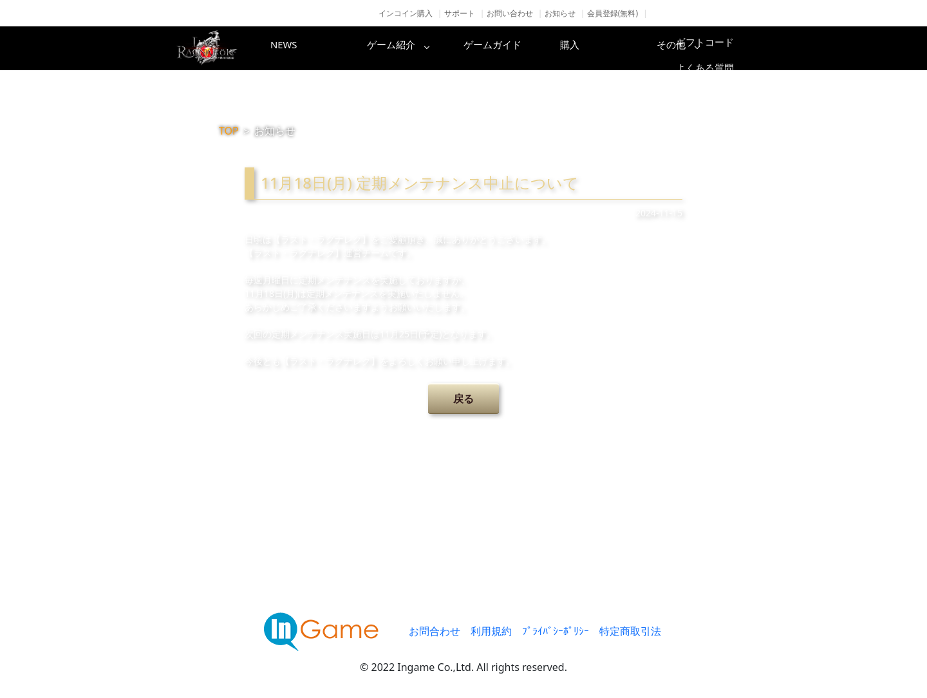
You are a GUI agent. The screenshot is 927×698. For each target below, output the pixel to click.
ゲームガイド (512, 48)
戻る (463, 398)
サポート (459, 13)
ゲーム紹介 (408, 48)
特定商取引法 (630, 631)
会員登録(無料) (612, 13)
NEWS (306, 48)
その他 (718, 48)
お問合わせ (434, 631)
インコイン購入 (406, 13)
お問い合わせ (510, 13)
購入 (614, 48)
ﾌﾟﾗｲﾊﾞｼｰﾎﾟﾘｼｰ (555, 631)
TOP (229, 131)
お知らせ (560, 13)
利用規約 (491, 631)
